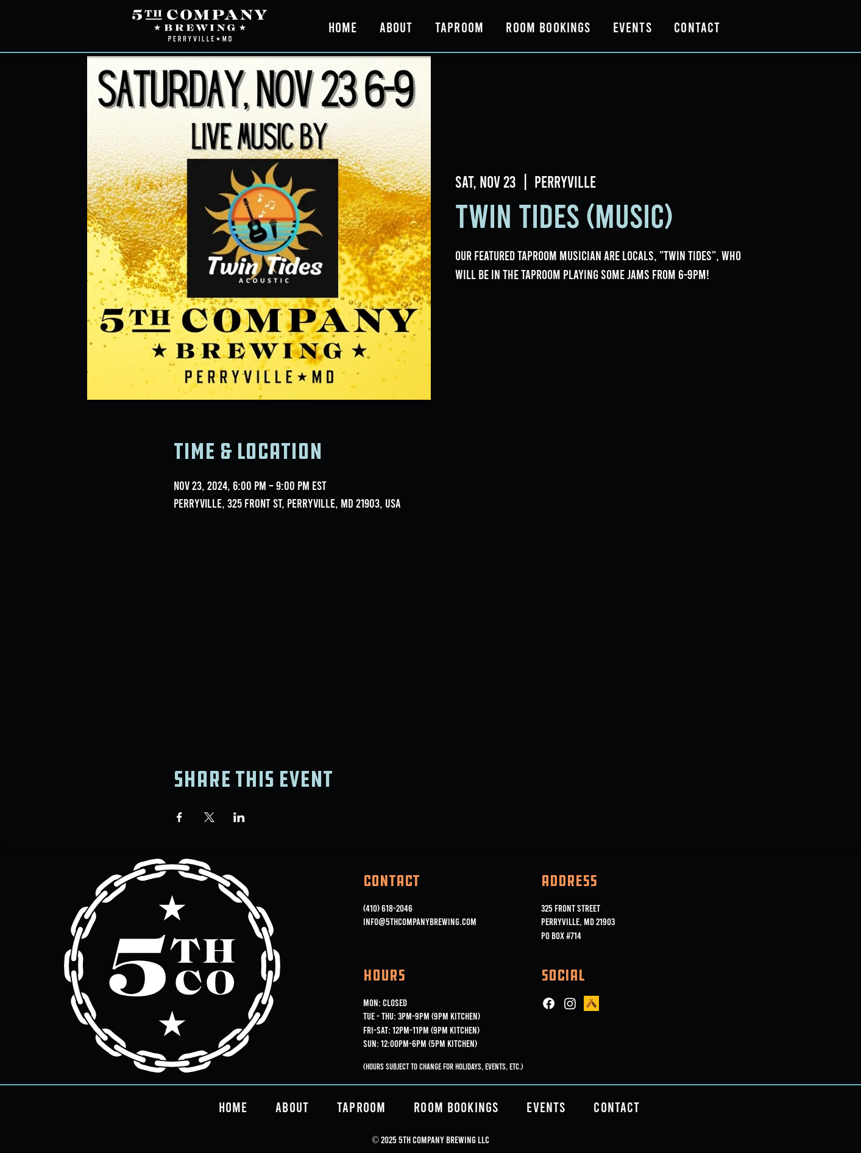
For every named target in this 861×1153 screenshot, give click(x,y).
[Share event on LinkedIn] (239, 817)
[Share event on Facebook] (179, 817)
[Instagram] (570, 1003)
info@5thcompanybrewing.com (420, 921)
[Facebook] (548, 1003)
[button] (396, 26)
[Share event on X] (209, 817)
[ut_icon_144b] (591, 1003)
